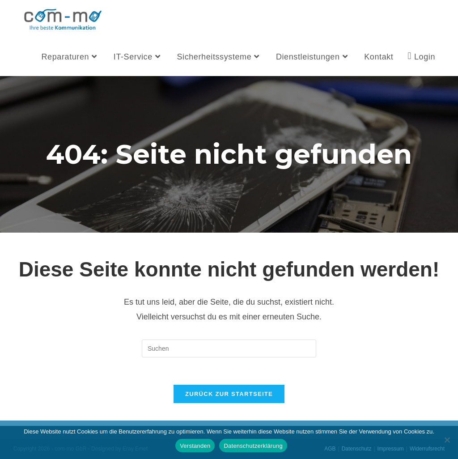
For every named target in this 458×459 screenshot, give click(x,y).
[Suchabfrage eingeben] (229, 348)
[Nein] (446, 439)
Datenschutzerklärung (253, 445)
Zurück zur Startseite (229, 394)
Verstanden (195, 445)
